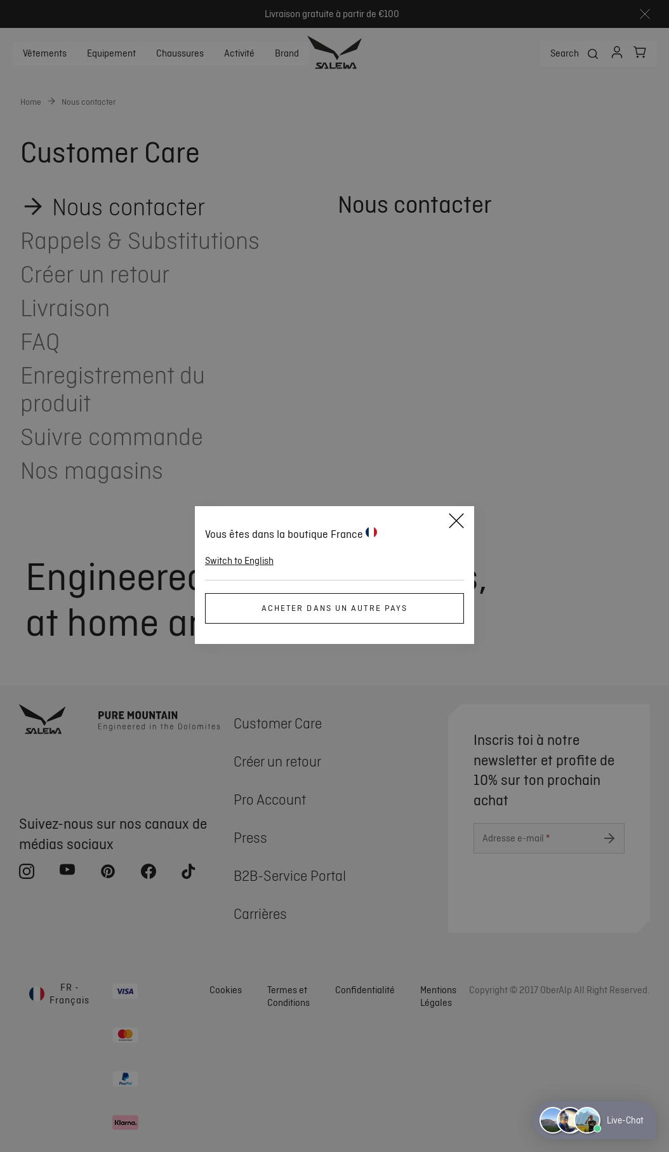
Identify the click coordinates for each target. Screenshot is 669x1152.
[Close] (456, 522)
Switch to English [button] (239, 560)
